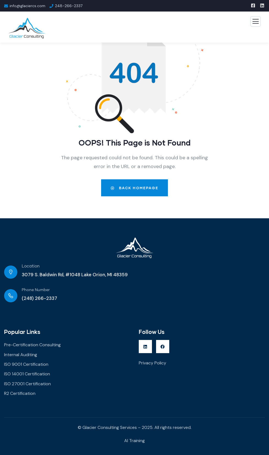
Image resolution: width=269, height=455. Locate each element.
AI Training (134, 440)
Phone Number (36, 290)
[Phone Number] (10, 295)
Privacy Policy (152, 363)
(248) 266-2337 (39, 298)
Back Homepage (134, 188)
